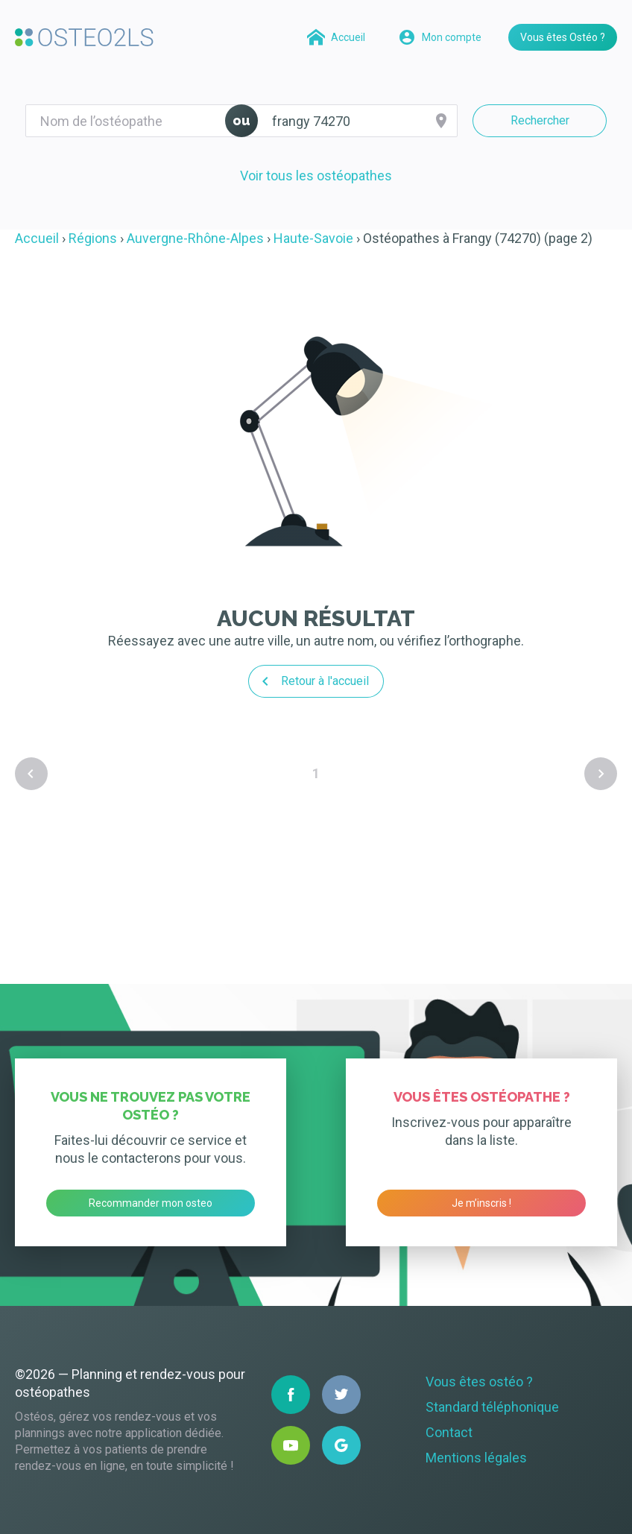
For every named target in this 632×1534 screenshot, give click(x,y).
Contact (449, 1432)
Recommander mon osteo (150, 1203)
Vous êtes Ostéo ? (562, 37)
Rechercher (540, 120)
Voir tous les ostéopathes (316, 175)
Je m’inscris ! (481, 1203)
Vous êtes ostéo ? (479, 1381)
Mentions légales (476, 1457)
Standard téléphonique (492, 1407)
